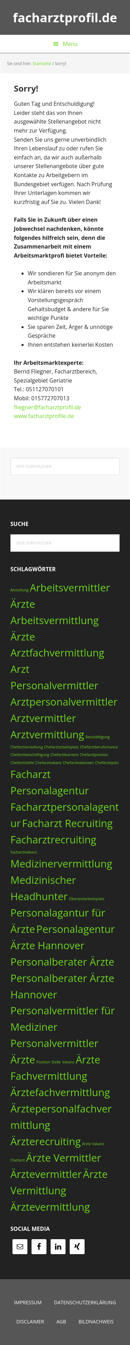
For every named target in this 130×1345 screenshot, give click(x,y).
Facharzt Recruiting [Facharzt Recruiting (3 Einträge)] (67, 823)
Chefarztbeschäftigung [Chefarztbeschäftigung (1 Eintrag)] (29, 754)
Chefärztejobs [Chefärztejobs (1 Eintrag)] (107, 762)
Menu (70, 44)
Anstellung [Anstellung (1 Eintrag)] (19, 590)
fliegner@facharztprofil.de (47, 407)
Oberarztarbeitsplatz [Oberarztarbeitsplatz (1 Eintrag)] (87, 898)
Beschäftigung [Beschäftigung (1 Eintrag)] (97, 736)
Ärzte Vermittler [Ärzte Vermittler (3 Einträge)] (63, 1158)
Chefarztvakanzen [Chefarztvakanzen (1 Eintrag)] (78, 762)
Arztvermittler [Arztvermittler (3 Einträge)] (43, 718)
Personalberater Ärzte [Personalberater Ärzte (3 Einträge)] (62, 962)
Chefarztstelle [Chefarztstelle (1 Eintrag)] (22, 762)
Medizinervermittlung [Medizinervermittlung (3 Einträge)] (61, 864)
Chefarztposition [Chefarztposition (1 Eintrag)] (94, 754)
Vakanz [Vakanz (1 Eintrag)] (68, 1062)
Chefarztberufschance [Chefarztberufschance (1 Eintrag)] (99, 747)
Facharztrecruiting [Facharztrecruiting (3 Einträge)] (53, 840)
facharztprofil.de (65, 17)
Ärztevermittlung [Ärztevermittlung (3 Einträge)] (50, 1207)
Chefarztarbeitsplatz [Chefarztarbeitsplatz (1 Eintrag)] (61, 747)
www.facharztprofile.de (44, 416)
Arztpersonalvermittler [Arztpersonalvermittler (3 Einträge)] (64, 702)
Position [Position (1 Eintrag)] (43, 1062)
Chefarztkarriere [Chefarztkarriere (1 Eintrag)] (64, 754)
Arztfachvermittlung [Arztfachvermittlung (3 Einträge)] (57, 653)
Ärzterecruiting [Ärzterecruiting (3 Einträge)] (45, 1141)
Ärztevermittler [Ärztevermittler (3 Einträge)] (46, 1174)
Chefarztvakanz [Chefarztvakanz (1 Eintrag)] (48, 762)
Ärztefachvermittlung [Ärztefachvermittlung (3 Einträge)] (60, 1092)
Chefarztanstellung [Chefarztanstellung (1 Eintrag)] (26, 747)
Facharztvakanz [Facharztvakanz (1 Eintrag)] (23, 852)
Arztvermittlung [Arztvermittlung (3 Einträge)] (47, 734)
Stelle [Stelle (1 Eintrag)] (56, 1062)
